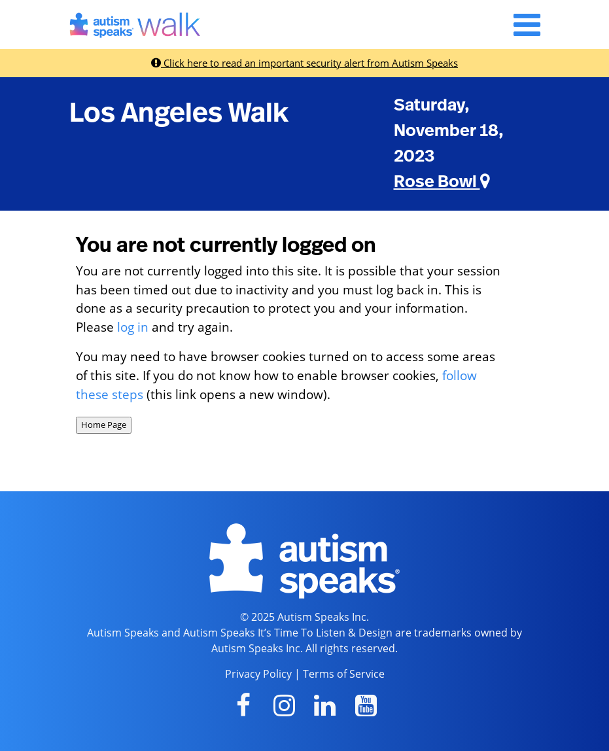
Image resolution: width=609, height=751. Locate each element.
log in (132, 327)
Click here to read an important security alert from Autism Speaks (304, 62)
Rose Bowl (442, 181)
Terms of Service (344, 674)
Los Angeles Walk (178, 113)
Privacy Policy (258, 674)
